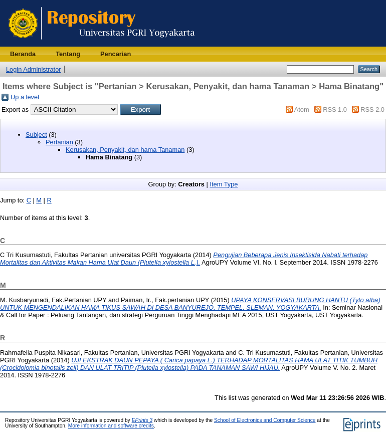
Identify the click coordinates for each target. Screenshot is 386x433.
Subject (36, 134)
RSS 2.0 (372, 109)
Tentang (68, 54)
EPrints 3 (142, 420)
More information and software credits (111, 425)
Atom (301, 109)
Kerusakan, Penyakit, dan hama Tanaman (125, 149)
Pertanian (59, 142)
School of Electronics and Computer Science (265, 420)
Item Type (224, 184)
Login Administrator (33, 69)
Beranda (23, 54)
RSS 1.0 (335, 109)
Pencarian (115, 54)
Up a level (25, 97)
